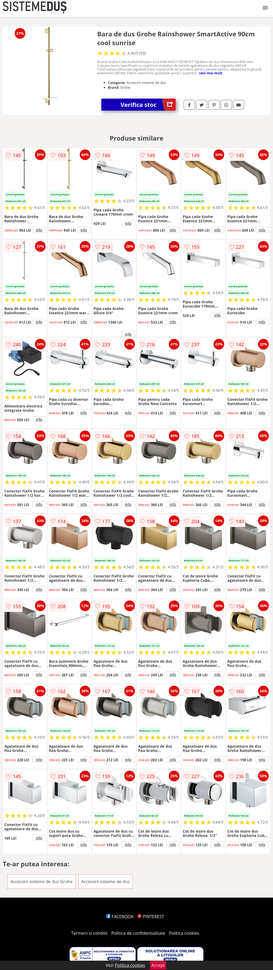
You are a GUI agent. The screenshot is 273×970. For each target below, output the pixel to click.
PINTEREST (150, 916)
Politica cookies (184, 933)
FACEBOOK (120, 916)
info (39, 229)
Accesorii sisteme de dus (105, 881)
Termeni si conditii (89, 933)
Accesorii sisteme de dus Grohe (41, 881)
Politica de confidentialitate (138, 933)
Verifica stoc (148, 105)
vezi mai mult (211, 73)
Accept (158, 965)
